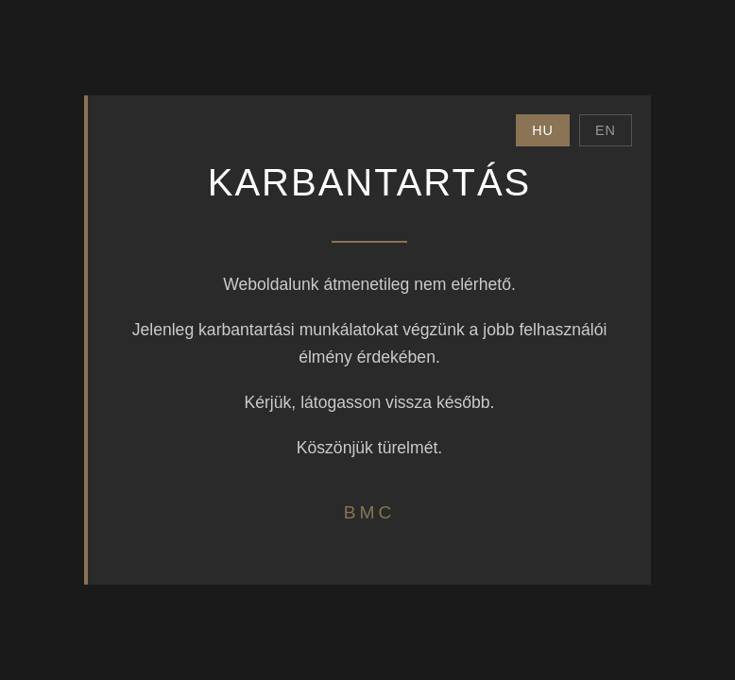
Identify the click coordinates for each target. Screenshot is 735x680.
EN (605, 130)
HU (543, 130)
